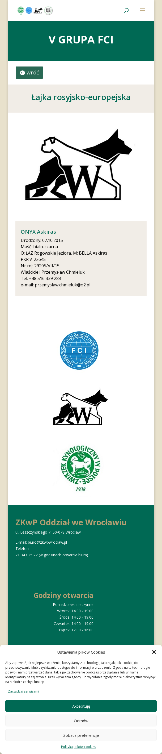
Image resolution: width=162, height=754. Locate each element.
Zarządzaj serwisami (23, 691)
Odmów (81, 720)
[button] (154, 652)
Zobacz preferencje (81, 735)
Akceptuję (81, 706)
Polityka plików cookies (78, 746)
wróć (33, 72)
